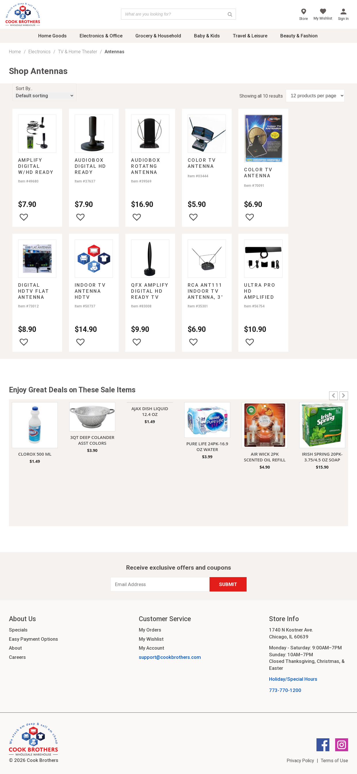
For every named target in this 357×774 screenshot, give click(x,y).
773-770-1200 (285, 690)
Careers (17, 657)
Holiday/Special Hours (293, 679)
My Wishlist (151, 639)
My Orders (150, 630)
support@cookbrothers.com (170, 657)
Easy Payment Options (33, 639)
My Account (151, 648)
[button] (24, 217)
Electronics (39, 51)
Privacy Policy (300, 760)
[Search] (230, 14)
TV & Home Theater (77, 51)
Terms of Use (334, 760)
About (15, 648)
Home (15, 51)
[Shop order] (44, 95)
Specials (18, 630)
